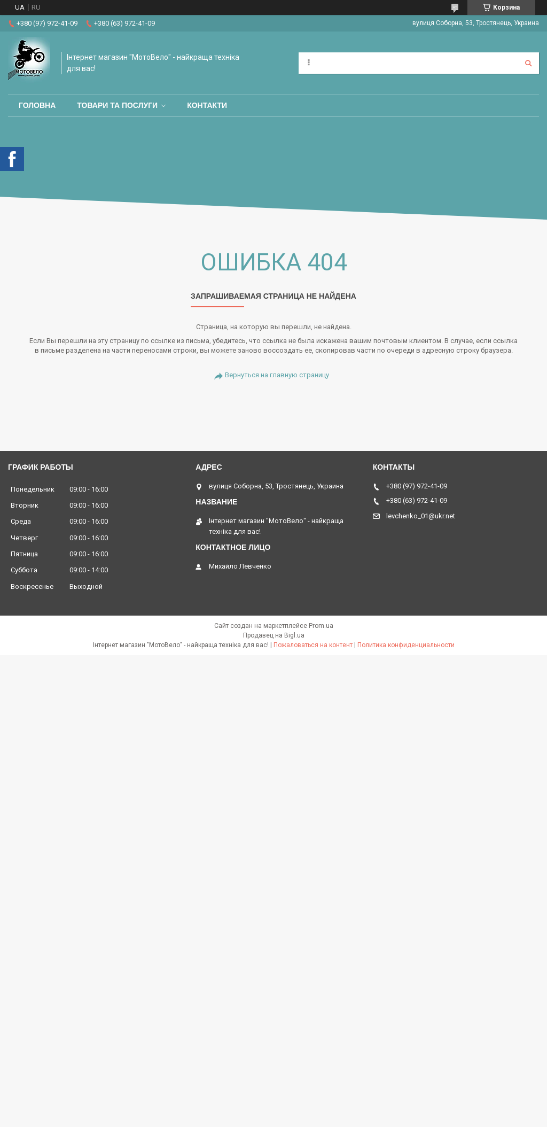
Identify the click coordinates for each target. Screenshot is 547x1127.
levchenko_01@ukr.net (420, 516)
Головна (37, 105)
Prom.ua (321, 625)
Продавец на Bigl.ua (273, 635)
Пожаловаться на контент (313, 645)
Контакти (207, 105)
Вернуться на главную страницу (277, 375)
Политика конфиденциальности (406, 645)
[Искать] (528, 63)
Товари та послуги (117, 105)
